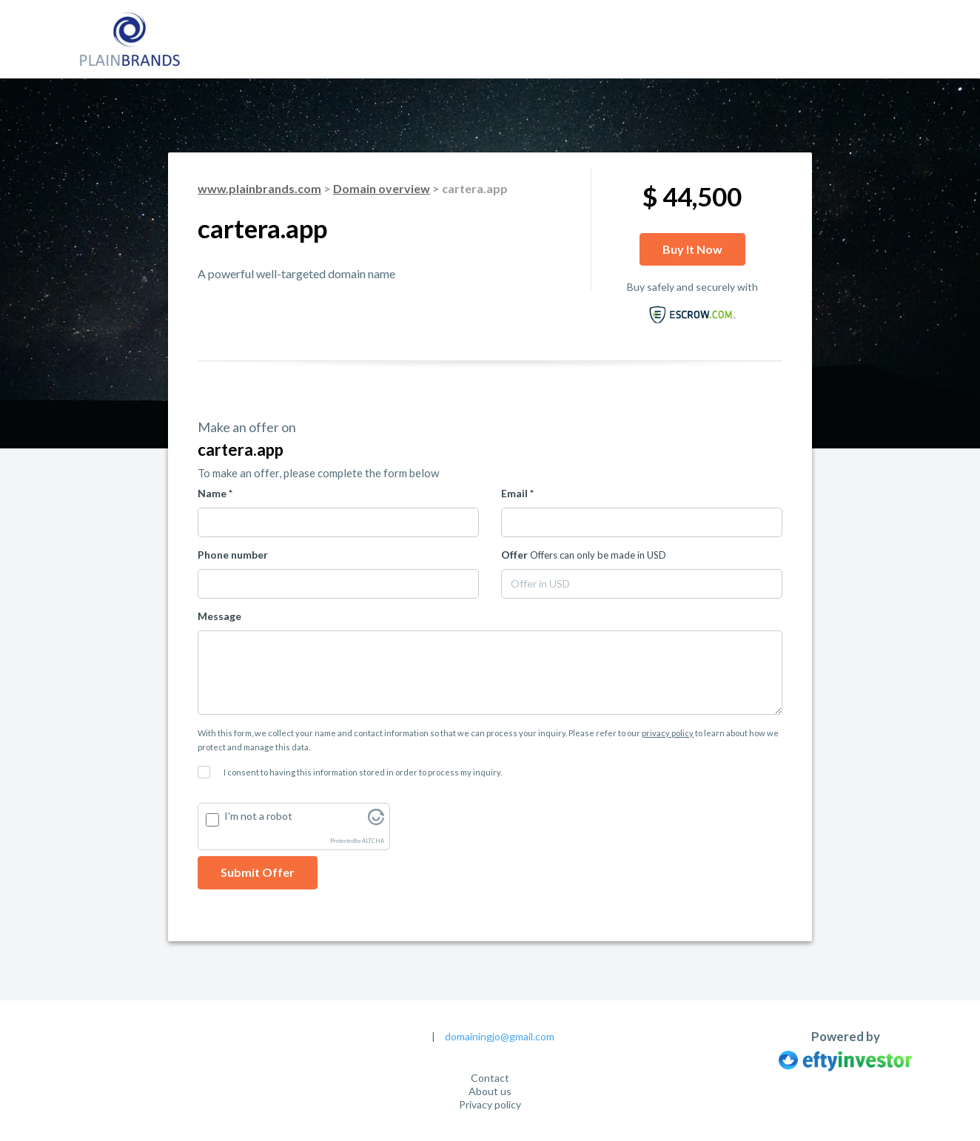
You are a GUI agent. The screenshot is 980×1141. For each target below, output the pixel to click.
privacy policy (668, 733)
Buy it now (692, 249)
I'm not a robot (258, 816)
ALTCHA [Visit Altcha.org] (373, 841)
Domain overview (381, 188)
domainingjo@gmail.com (499, 1036)
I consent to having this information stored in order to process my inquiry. (363, 772)
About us (490, 1091)
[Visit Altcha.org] (376, 821)
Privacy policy (490, 1104)
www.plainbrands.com (259, 188)
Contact (490, 1077)
